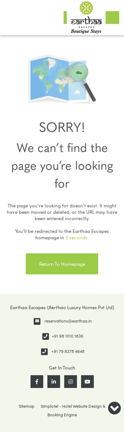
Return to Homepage (62, 264)
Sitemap (26, 406)
